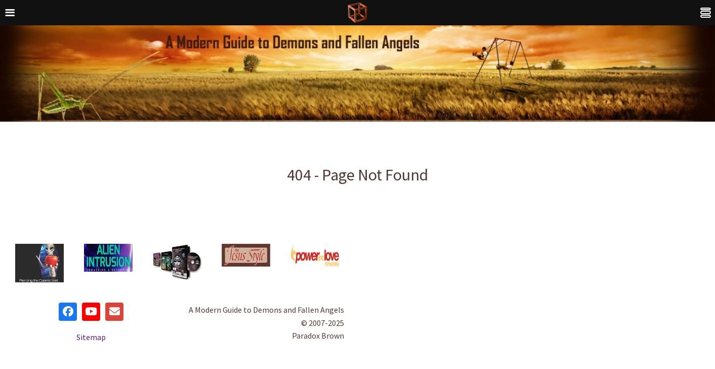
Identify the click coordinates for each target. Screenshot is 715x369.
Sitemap (91, 337)
